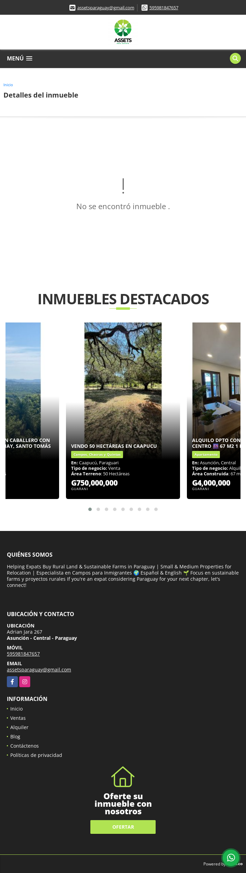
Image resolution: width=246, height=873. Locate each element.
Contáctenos (24, 745)
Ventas (18, 718)
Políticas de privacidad (36, 755)
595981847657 (163, 7)
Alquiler (19, 727)
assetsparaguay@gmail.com (105, 7)
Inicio (8, 84)
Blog (15, 736)
